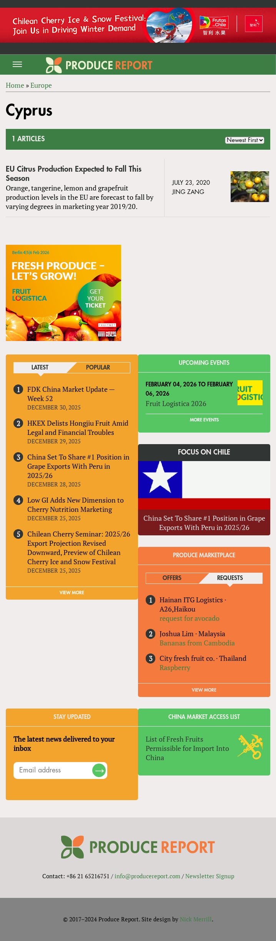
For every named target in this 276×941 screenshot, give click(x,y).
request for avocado (189, 618)
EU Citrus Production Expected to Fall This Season (73, 173)
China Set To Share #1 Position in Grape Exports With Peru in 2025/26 (78, 466)
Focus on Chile (204, 452)
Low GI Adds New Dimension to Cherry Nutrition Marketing (75, 504)
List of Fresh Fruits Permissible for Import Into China (187, 748)
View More (204, 690)
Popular (98, 368)
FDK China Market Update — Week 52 (71, 393)
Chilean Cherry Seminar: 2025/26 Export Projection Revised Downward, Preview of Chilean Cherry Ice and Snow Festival (78, 547)
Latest (40, 368)
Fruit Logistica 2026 (176, 403)
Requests (230, 578)
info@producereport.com (147, 876)
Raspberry (175, 667)
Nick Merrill (196, 919)
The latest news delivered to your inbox (64, 743)
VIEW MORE (72, 592)
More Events (204, 420)
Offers (172, 578)
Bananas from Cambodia (197, 642)
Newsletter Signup (209, 876)
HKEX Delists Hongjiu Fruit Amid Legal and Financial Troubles (77, 427)
